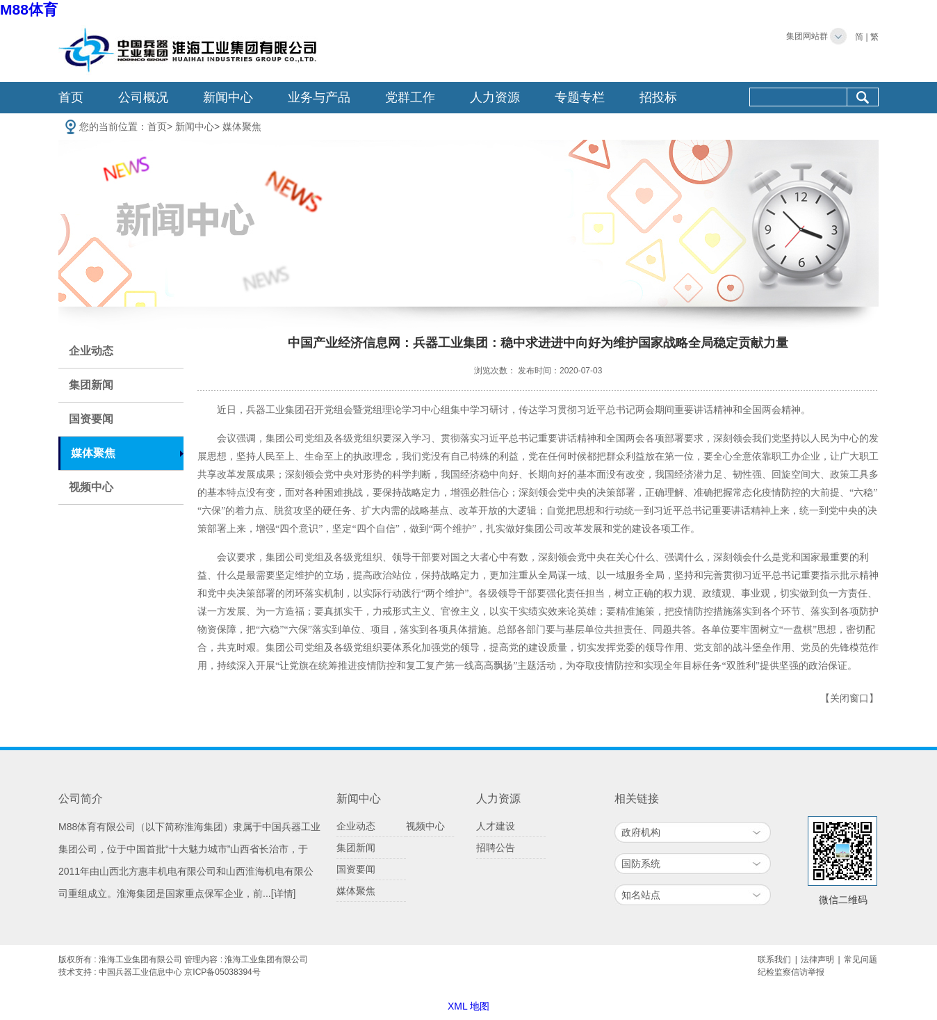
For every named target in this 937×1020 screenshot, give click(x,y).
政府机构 (640, 832)
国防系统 (640, 863)
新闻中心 (228, 97)
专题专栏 (580, 97)
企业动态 (91, 351)
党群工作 (410, 97)
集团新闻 (91, 385)
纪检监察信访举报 (791, 972)
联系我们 (774, 959)
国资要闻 (91, 419)
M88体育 (29, 9)
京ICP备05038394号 (222, 972)
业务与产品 (319, 97)
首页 (70, 97)
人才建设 (495, 826)
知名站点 (640, 894)
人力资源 (495, 97)
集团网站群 (807, 36)
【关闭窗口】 (849, 698)
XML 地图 (468, 1006)
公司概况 (143, 97)
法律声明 (817, 959)
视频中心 (91, 487)
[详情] (283, 893)
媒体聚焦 (241, 126)
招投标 (658, 97)
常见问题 (860, 959)
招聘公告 (495, 847)
